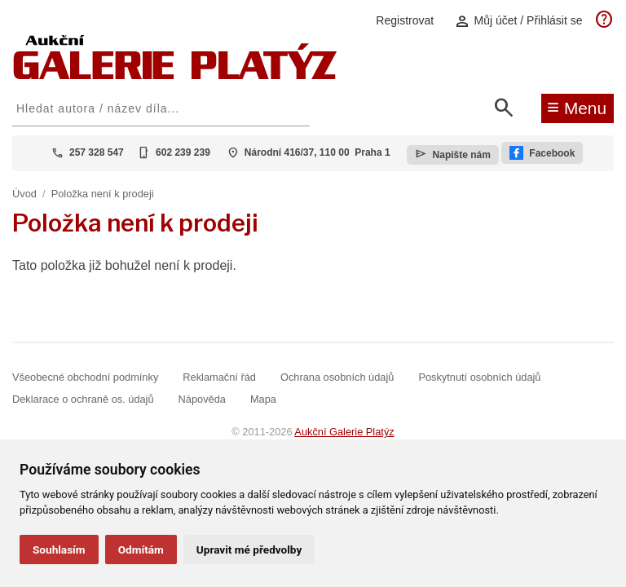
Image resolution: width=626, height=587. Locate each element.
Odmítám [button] (141, 549)
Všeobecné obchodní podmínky (85, 377)
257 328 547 (96, 152)
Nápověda (202, 399)
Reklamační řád (219, 377)
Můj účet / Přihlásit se (518, 21)
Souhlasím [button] (59, 549)
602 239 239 (183, 152)
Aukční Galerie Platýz (344, 432)
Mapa (263, 399)
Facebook (542, 153)
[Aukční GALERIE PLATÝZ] (175, 75)
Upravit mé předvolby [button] (249, 549)
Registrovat (405, 20)
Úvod (24, 194)
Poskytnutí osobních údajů (479, 377)
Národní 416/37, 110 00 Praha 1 (317, 152)
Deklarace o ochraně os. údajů (83, 399)
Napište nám (453, 153)
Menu (576, 106)
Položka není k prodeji (102, 194)
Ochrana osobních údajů (337, 377)
